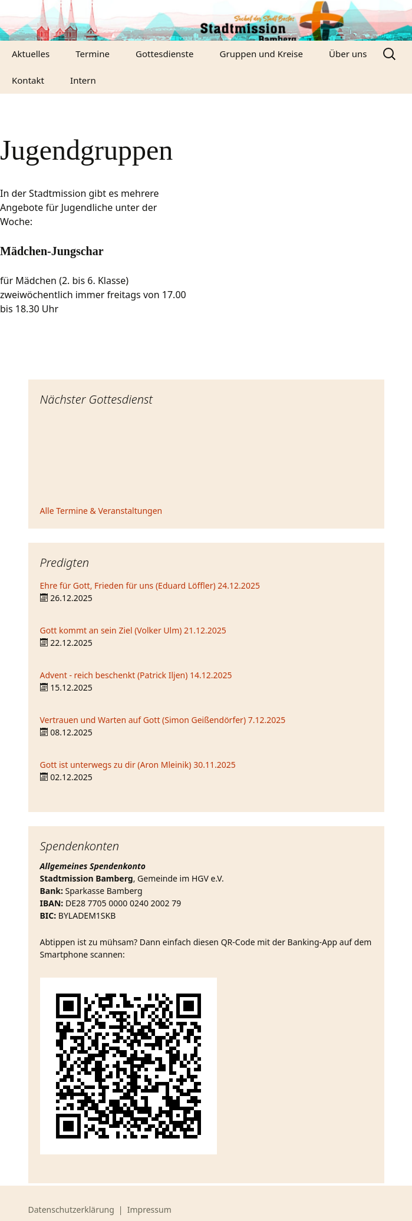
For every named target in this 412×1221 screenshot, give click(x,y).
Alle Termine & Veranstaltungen (101, 510)
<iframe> (206, 457)
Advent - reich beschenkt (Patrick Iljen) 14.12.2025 (136, 675)
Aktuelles (31, 54)
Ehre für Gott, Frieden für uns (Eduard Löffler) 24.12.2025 (150, 585)
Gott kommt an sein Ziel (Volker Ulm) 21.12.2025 (133, 630)
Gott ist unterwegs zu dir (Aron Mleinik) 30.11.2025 (138, 764)
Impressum (149, 1209)
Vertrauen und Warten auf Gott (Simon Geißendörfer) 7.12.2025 (163, 719)
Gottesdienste (164, 54)
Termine (92, 54)
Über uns (348, 54)
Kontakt (28, 80)
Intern (83, 80)
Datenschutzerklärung (71, 1209)
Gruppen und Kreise (261, 54)
